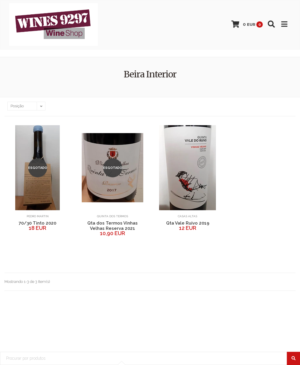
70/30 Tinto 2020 (37, 223)
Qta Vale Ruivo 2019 (187, 223)
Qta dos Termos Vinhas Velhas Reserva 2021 (112, 225)
